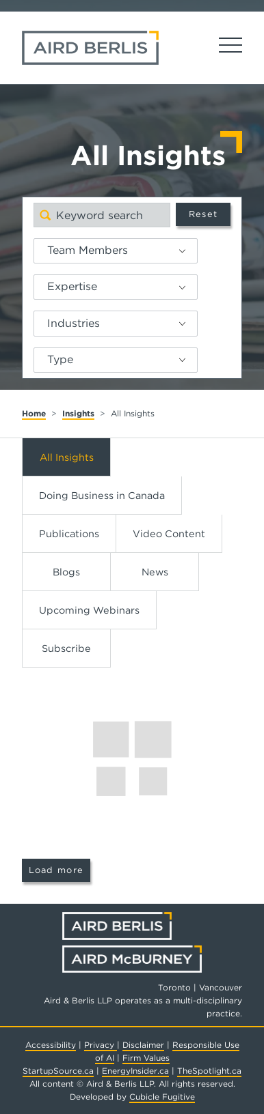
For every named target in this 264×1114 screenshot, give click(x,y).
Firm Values (146, 1058)
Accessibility (50, 1045)
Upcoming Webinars (89, 610)
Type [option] (60, 359)
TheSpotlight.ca (209, 1071)
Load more (56, 870)
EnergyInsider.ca (135, 1071)
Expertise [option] (72, 286)
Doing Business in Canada (102, 495)
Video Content (169, 533)
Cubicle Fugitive (162, 1096)
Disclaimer (143, 1045)
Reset (203, 214)
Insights (78, 413)
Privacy (100, 1045)
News (155, 571)
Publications (69, 533)
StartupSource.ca (58, 1071)
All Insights (67, 457)
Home (34, 413)
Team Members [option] (87, 250)
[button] (187, 251)
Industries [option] (73, 323)
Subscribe (66, 648)
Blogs (66, 571)
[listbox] (116, 250)
